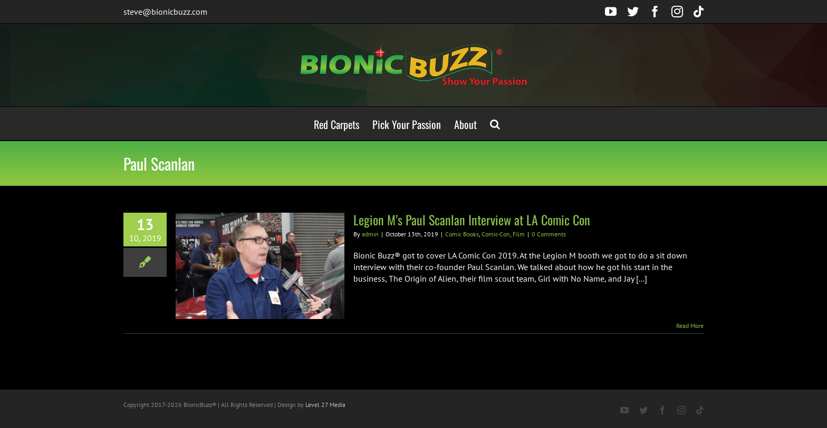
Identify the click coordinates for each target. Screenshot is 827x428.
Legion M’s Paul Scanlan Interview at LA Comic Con (471, 219)
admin (370, 234)
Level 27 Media (325, 405)
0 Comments (549, 234)
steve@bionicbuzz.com (165, 11)
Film (519, 234)
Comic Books (462, 234)
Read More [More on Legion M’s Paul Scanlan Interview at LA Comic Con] (690, 326)
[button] (495, 123)
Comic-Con (496, 234)
